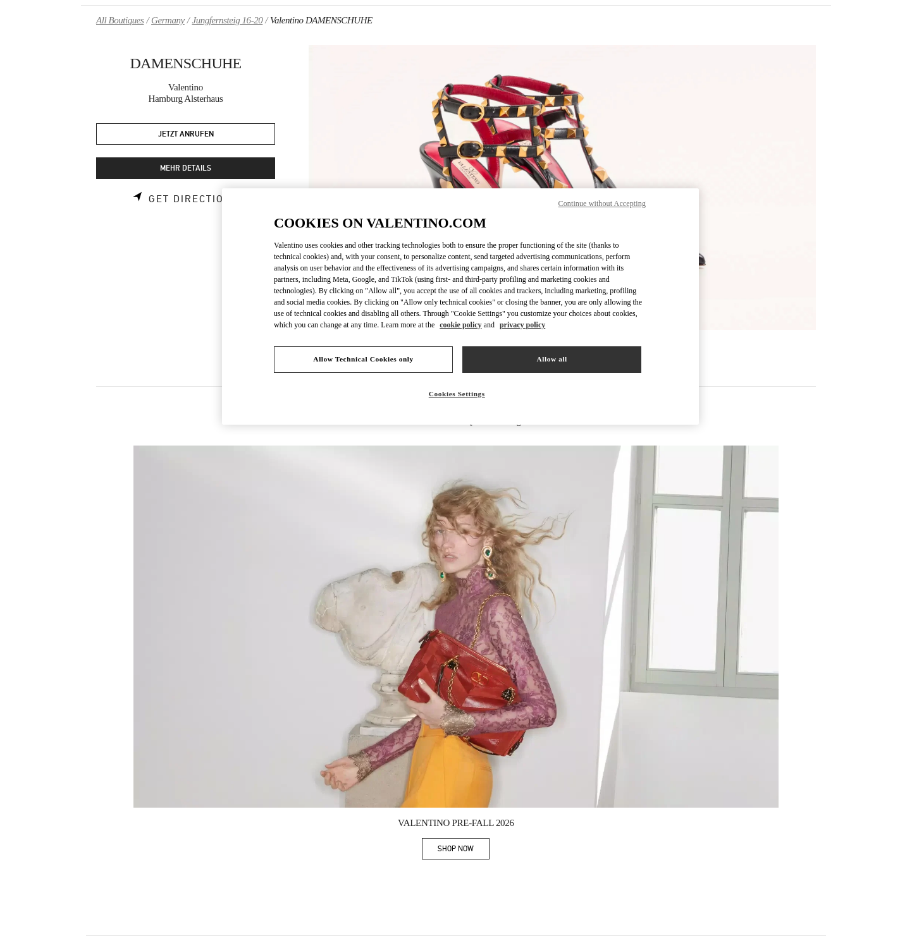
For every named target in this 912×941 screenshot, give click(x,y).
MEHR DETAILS (185, 168)
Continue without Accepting (602, 203)
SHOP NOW (464, 851)
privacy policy (522, 324)
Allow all (551, 359)
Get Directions (194, 199)
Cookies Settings (457, 394)
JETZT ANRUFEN (186, 134)
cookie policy (460, 324)
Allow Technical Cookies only (363, 359)
